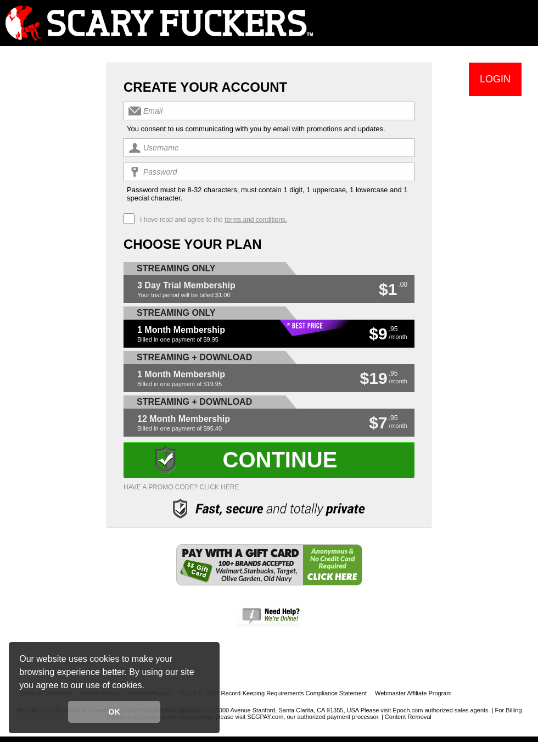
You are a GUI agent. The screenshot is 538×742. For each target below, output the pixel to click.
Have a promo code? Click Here (181, 487)
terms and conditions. (256, 220)
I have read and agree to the (213, 219)
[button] (148, 686)
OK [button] (114, 711)
